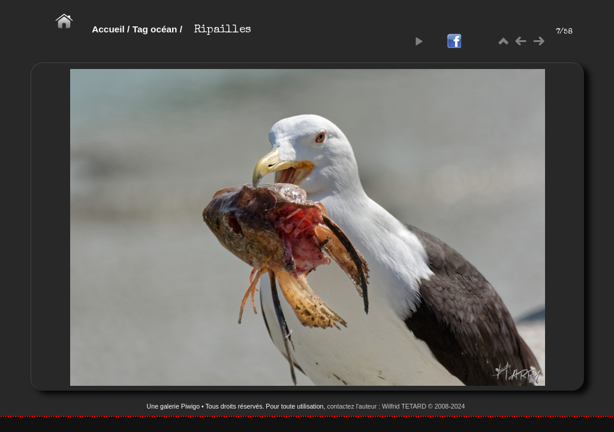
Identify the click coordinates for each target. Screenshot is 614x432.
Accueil (108, 29)
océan (164, 29)
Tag (140, 29)
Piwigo (190, 406)
